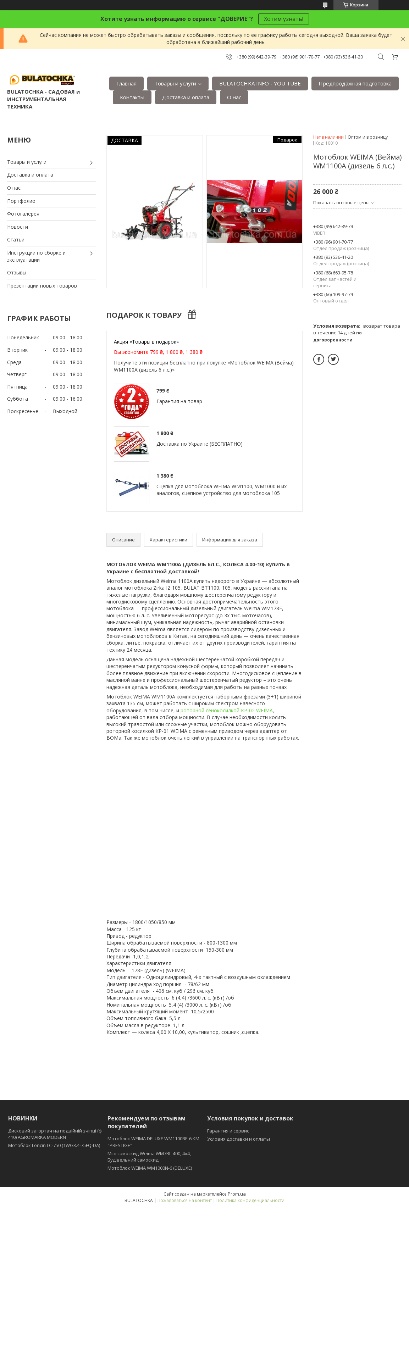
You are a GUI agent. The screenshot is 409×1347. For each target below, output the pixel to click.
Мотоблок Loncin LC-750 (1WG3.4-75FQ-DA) (54, 1145)
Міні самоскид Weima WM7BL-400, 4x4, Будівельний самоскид (149, 1156)
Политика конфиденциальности (250, 1200)
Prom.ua (237, 1194)
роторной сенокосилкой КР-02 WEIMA (227, 710)
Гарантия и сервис (228, 1131)
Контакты (132, 97)
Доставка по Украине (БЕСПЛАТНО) (199, 443)
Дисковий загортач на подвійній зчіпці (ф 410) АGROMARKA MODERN (55, 1134)
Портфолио (21, 200)
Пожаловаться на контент (184, 1200)
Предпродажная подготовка (355, 83)
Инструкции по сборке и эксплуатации (36, 256)
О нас (234, 97)
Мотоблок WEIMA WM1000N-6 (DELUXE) (149, 1168)
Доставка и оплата (185, 97)
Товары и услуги (175, 83)
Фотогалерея (23, 213)
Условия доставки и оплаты (238, 1139)
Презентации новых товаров (42, 285)
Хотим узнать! (283, 19)
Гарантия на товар (179, 401)
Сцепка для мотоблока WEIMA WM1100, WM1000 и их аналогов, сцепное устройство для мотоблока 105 (221, 490)
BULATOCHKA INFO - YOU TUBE (260, 83)
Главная (126, 83)
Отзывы (16, 272)
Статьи (15, 239)
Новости (17, 226)
